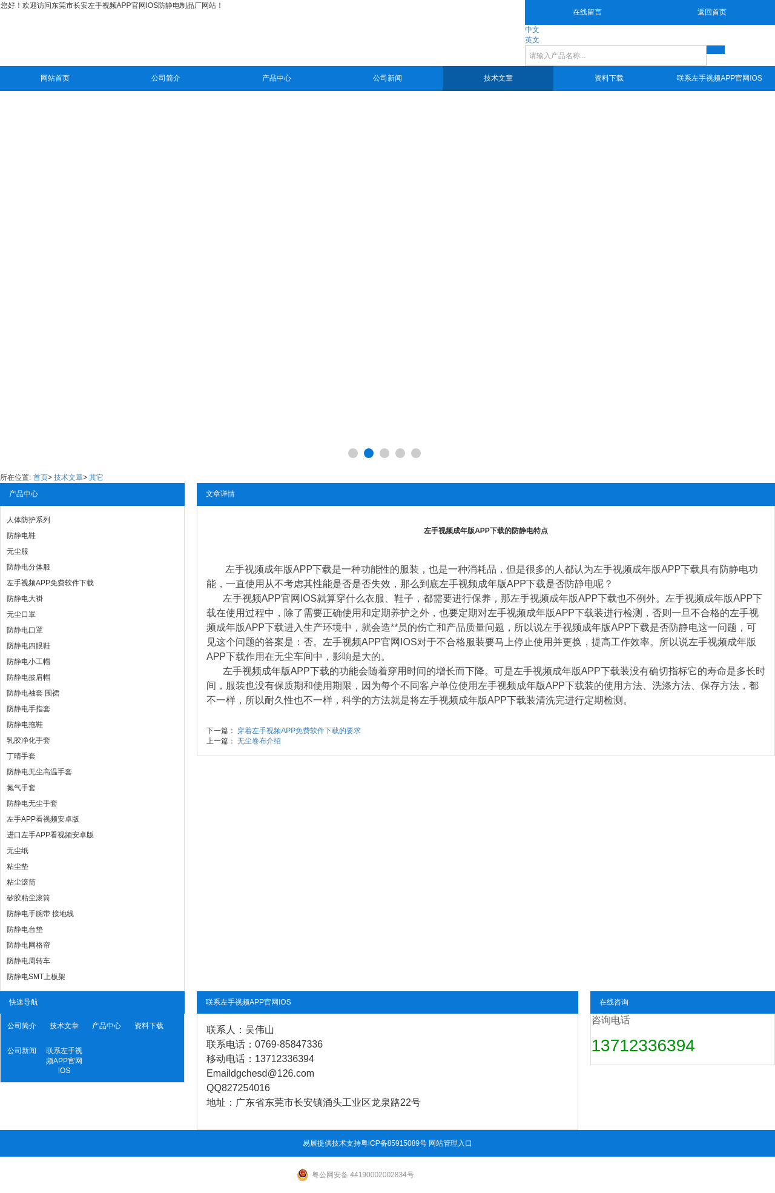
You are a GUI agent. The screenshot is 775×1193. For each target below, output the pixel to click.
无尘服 (17, 551)
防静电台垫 (25, 929)
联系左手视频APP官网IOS (719, 78)
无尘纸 (17, 850)
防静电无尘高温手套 (39, 772)
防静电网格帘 (28, 945)
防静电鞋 (21, 535)
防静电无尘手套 (32, 803)
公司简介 (165, 78)
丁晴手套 (21, 756)
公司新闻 (387, 78)
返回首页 (712, 12)
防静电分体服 (28, 567)
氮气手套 (21, 787)
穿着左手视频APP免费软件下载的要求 (299, 730)
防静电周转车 (28, 961)
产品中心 (276, 78)
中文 (532, 29)
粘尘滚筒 (21, 882)
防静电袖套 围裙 (33, 693)
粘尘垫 (17, 866)
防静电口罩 (25, 630)
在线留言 (587, 12)
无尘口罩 (21, 614)
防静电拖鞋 (25, 724)
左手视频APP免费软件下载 (50, 583)
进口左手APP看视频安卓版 (50, 835)
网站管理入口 (450, 1143)
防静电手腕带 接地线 (40, 913)
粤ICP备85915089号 (394, 1143)
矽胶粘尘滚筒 (28, 898)
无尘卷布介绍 (259, 741)
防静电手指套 (28, 709)
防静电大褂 (25, 598)
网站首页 (55, 78)
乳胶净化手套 (28, 740)
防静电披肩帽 (28, 677)
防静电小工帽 (28, 661)
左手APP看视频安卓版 (43, 819)
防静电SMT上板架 (36, 976)
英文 (532, 40)
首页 (40, 477)
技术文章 (498, 78)
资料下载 (609, 78)
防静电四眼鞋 (28, 646)
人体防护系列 (28, 520)
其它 (96, 477)
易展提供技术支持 (332, 1143)
